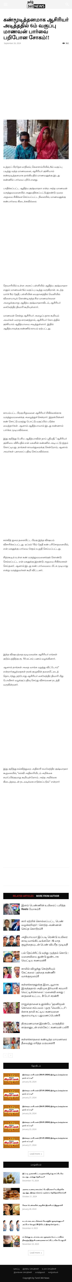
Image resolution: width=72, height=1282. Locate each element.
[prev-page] (5, 1055)
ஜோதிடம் (36, 1066)
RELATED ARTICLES (23, 896)
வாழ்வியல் (36, 1165)
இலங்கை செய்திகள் (23, 1272)
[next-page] (11, 1055)
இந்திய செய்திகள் (31, 1268)
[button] (5, 4)
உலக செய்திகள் (49, 1268)
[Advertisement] (36, 83)
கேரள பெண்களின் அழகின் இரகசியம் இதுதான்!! (42, 1205)
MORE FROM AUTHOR (47, 896)
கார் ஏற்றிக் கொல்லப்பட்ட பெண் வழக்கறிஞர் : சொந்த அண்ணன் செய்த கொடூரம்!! (42, 924)
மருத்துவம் (40, 1272)
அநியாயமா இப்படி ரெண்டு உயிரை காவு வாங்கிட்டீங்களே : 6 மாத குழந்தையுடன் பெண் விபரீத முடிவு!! (44, 940)
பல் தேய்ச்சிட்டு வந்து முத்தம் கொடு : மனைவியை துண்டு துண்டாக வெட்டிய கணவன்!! (45, 956)
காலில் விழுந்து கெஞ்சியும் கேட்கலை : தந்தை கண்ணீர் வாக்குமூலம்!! (38, 972)
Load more (36, 1153)
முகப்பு (16, 1268)
